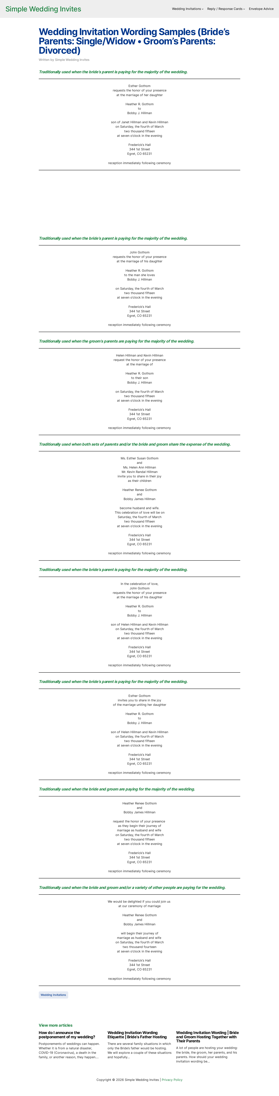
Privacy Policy (172, 1080)
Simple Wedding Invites (43, 9)
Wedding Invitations (53, 994)
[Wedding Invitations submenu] (203, 9)
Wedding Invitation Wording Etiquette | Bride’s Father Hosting (137, 1035)
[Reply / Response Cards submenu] (244, 9)
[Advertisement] (139, 202)
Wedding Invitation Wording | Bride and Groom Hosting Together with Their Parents (207, 1037)
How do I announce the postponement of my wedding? (67, 1035)
